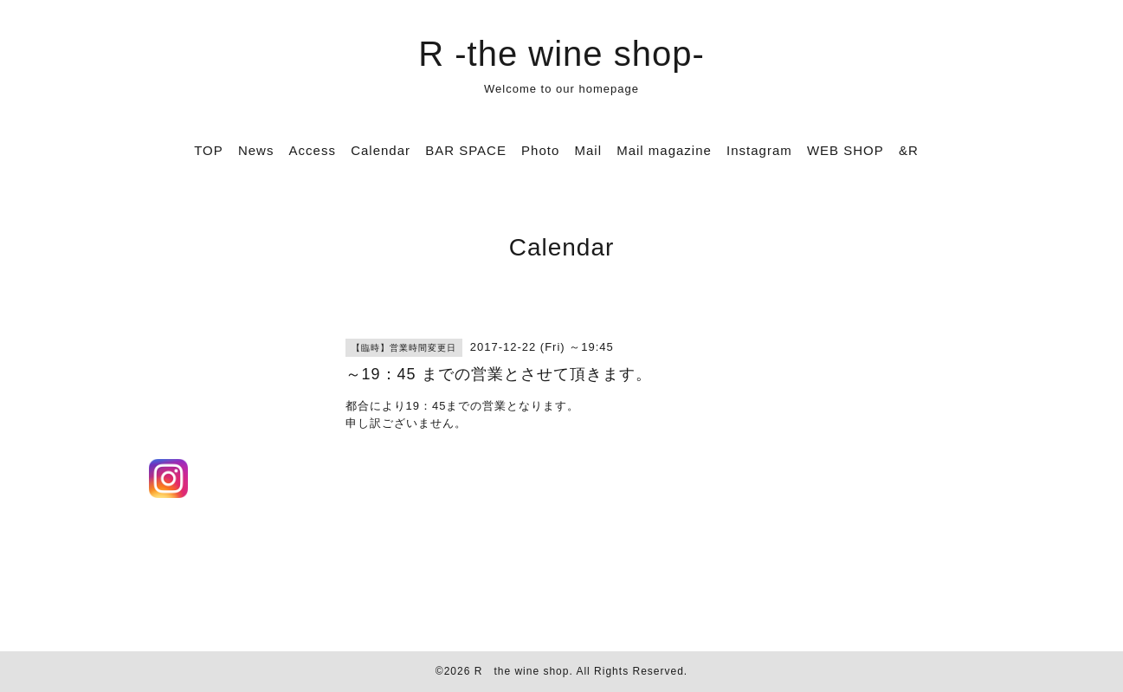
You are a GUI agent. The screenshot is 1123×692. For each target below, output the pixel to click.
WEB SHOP (845, 150)
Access (312, 150)
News (256, 150)
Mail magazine (664, 150)
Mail (588, 150)
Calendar (380, 150)
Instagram (759, 150)
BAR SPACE (466, 150)
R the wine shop (522, 671)
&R (909, 150)
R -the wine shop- (561, 54)
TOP (208, 150)
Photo (540, 150)
